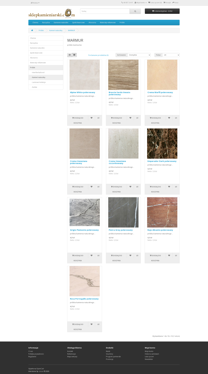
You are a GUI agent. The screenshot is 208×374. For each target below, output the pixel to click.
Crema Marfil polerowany (160, 92)
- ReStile (33, 87)
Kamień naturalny (55, 30)
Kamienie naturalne (61, 22)
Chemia (35, 22)
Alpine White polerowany (82, 92)
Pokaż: (158, 55)
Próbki (122, 22)
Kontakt (70, 351)
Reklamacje (71, 354)
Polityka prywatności (36, 354)
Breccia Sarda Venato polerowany (119, 93)
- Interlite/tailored (37, 72)
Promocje (109, 359)
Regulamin (32, 356)
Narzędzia (46, 22)
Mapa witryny (72, 356)
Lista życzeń (149, 356)
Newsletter (149, 359)
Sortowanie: (121, 55)
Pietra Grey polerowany (121, 230)
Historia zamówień (152, 354)
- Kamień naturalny (37, 77)
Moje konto (149, 351)
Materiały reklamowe (108, 22)
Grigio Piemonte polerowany (84, 230)
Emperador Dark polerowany (162, 161)
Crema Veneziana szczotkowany (117, 162)
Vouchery (109, 354)
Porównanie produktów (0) (98, 55)
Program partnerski (113, 356)
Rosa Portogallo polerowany (84, 298)
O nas (30, 351)
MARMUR (71, 30)
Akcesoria (92, 22)
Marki (108, 351)
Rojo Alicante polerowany (160, 230)
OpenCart (40, 369)
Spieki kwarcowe (78, 22)
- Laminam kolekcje (38, 82)
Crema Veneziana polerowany (78, 162)
